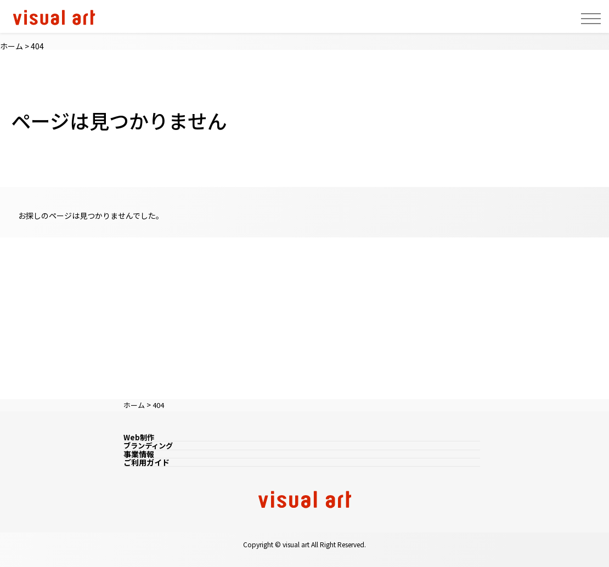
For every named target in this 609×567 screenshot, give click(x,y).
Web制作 (139, 437)
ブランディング (150, 445)
